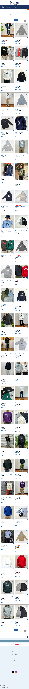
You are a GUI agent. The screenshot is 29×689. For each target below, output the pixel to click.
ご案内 (14, 660)
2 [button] (26, 20)
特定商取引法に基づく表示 (4, 687)
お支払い (14, 648)
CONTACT (2, 679)
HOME (1, 675)
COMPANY (2, 677)
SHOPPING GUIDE (3, 683)
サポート (14, 665)
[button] (28, 21)
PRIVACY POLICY (3, 681)
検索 (28, 9)
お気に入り (14, 7)
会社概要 (14, 668)
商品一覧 (8, 7)
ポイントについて (3, 685)
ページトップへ (27, 637)
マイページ (20, 7)
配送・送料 (14, 651)
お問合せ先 (14, 657)
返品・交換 (14, 654)
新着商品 (3, 7)
